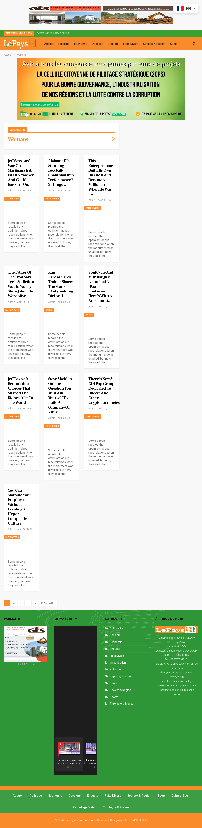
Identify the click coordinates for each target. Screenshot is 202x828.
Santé (49, 310)
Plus (173, 44)
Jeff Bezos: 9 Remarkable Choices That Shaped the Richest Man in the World (20, 390)
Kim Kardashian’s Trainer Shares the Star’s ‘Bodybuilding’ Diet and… (61, 284)
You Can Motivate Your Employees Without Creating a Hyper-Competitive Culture (19, 507)
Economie (80, 44)
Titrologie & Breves (121, 703)
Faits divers (12, 198)
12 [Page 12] (35, 602)
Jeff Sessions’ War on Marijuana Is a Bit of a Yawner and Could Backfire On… (21, 172)
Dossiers (97, 44)
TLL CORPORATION (135, 820)
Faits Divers (130, 44)
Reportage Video (120, 676)
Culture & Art (118, 628)
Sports (114, 697)
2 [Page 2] (14, 602)
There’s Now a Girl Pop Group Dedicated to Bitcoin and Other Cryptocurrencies (104, 390)
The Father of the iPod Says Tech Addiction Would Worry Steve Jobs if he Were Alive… (21, 284)
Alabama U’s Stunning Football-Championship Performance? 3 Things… (61, 172)
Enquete (113, 44)
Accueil (49, 44)
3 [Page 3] (21, 602)
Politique (63, 44)
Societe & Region (154, 44)
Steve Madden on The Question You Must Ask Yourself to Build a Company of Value (60, 395)
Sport (161, 795)
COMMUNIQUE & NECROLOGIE (53, 33)
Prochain (48, 602)
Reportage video (84, 807)
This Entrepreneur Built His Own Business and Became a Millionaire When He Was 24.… (100, 177)
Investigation (118, 662)
